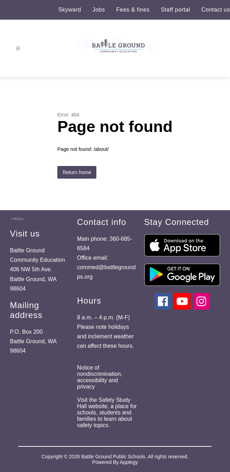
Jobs (98, 10)
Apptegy (129, 462)
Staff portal (175, 10)
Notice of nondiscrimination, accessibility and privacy (99, 377)
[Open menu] (18, 49)
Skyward (69, 10)
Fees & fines (132, 10)
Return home (77, 172)
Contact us (216, 10)
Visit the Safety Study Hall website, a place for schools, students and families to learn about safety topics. (107, 412)
